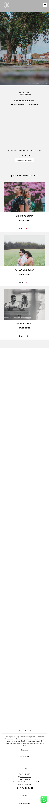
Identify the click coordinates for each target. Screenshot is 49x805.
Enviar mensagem (25, 777)
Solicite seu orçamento (24, 531)
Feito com (24, 803)
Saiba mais (24, 750)
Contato (24, 795)
